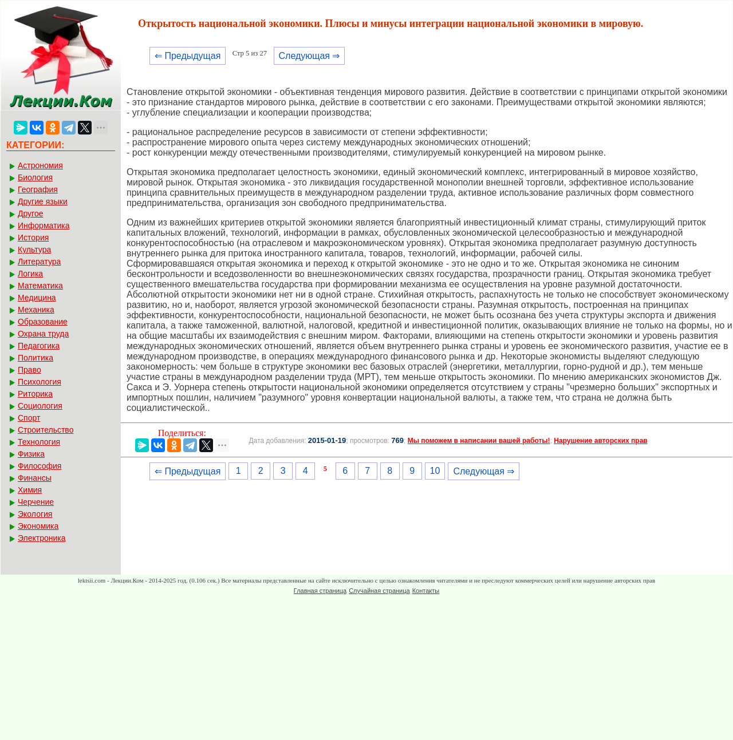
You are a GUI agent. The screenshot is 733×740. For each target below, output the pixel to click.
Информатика (43, 225)
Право (29, 369)
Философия (39, 465)
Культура (34, 249)
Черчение (36, 501)
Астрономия (40, 165)
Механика (36, 309)
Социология (40, 405)
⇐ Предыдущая (187, 56)
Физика (31, 453)
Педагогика (39, 345)
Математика (40, 285)
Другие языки (43, 201)
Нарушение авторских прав (600, 441)
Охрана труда (43, 333)
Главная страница (320, 590)
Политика (35, 357)
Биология (35, 177)
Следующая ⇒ (309, 56)
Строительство (45, 429)
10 (435, 471)
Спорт (29, 417)
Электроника (42, 538)
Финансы (35, 477)
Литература (39, 261)
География (38, 189)
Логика (30, 273)
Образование (43, 321)
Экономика (38, 526)
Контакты (426, 590)
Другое (30, 213)
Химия (30, 489)
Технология (39, 441)
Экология (35, 514)
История (33, 237)
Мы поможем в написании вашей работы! (479, 441)
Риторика (35, 393)
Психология (39, 381)
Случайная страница (379, 590)
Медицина (37, 297)
